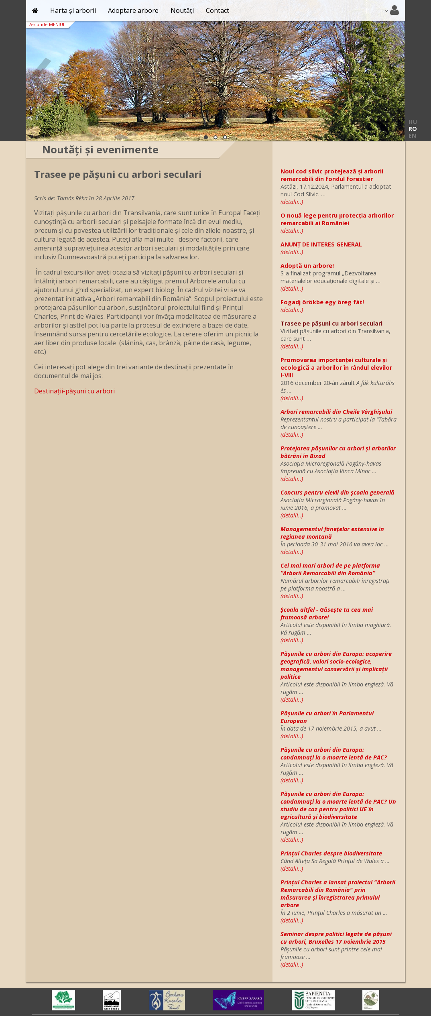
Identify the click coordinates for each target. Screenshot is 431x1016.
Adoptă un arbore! (307, 265)
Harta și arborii (73, 10)
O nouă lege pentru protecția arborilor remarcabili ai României (337, 219)
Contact (217, 10)
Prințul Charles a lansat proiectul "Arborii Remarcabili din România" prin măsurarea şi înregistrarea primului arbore (338, 893)
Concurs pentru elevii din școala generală (337, 492)
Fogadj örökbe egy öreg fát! (322, 302)
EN (412, 135)
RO (413, 128)
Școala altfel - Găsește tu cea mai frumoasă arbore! (327, 613)
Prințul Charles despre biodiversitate (331, 853)
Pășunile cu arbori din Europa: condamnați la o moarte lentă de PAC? (334, 753)
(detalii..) (292, 202)
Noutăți (182, 10)
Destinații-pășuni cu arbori (74, 391)
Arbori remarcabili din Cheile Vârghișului (336, 411)
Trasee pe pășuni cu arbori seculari (331, 323)
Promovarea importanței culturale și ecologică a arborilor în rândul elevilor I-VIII (336, 367)
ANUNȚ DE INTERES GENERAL (321, 244)
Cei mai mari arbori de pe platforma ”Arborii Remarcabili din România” (330, 569)
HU (413, 122)
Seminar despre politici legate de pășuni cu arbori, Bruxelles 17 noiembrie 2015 (336, 937)
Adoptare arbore (133, 10)
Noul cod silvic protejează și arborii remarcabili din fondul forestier (332, 175)
